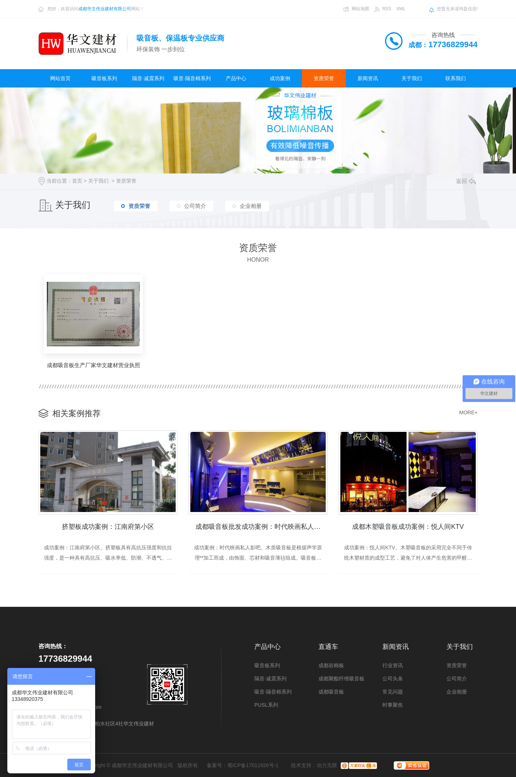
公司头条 (392, 678)
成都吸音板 (331, 691)
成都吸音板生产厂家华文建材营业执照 (93, 365)
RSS (387, 8)
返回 (466, 181)
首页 (77, 181)
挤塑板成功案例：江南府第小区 (108, 526)
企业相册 (251, 206)
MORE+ (468, 412)
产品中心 (236, 78)
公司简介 (195, 206)
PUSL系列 (266, 704)
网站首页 (60, 78)
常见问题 (392, 691)
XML (400, 8)
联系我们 (455, 78)
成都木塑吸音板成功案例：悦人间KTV (408, 526)
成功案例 (280, 78)
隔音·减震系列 (148, 78)
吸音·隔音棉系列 (192, 78)
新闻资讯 (368, 78)
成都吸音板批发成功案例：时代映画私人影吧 (261, 526)
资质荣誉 (324, 78)
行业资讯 (392, 665)
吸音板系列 (104, 78)
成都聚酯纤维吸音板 (341, 678)
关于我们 (411, 78)
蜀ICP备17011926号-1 (252, 765)
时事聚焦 (392, 704)
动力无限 (327, 765)
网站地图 (360, 8)
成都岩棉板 (331, 665)
